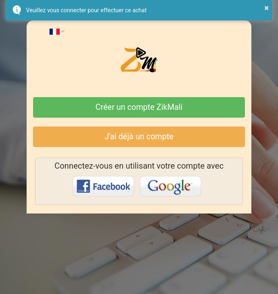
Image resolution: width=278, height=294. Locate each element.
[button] (57, 31)
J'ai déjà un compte (139, 136)
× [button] (267, 8)
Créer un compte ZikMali (139, 107)
